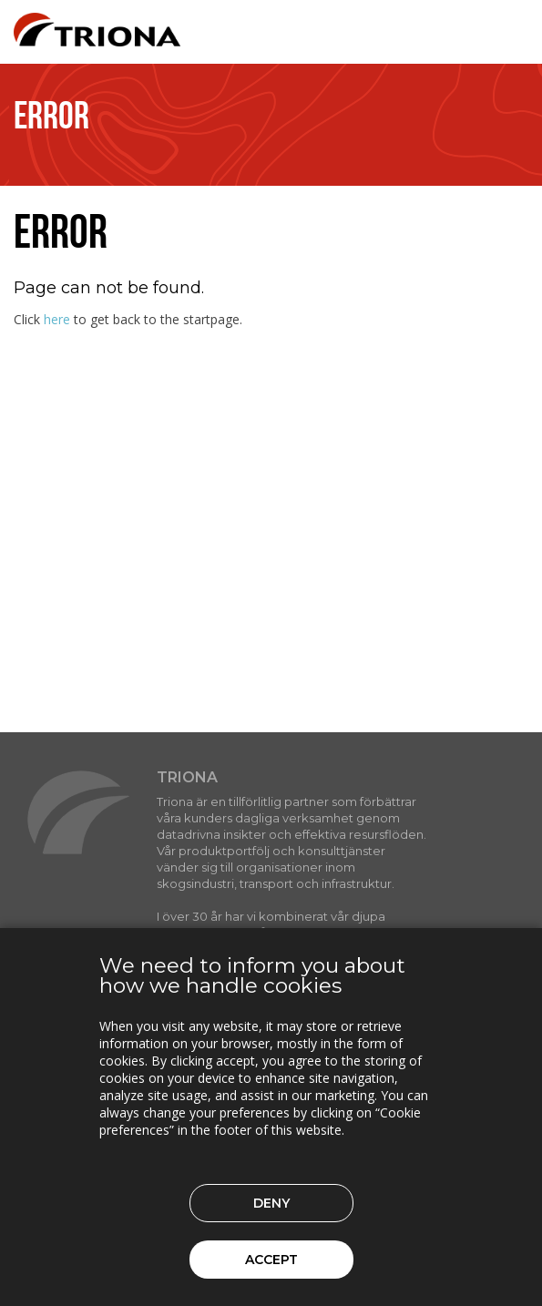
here (57, 319)
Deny (271, 1203)
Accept (271, 1259)
